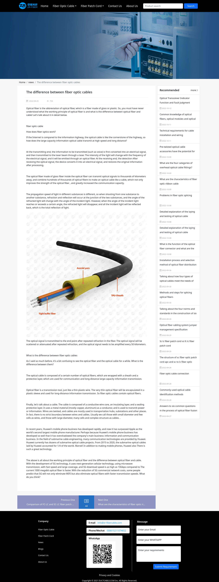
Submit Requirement (166, 566)
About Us (132, 6)
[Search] (163, 6)
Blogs (40, 549)
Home (44, 6)
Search (191, 6)
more (194, 90)
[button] (22, 82)
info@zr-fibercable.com (110, 522)
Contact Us (115, 6)
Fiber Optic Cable (46, 529)
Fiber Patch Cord (46, 536)
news (31, 82)
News (40, 542)
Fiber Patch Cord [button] (91, 6)
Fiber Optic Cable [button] (63, 6)
